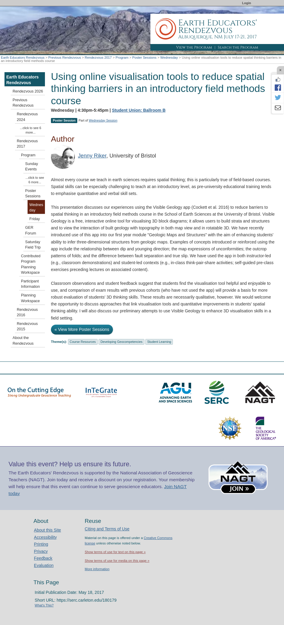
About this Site (47, 530)
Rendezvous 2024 (27, 117)
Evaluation (43, 565)
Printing (41, 544)
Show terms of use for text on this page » (115, 552)
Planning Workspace (30, 298)
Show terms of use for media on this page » (117, 560)
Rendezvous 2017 (98, 57)
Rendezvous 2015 (27, 326)
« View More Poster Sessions (82, 329)
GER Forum (30, 230)
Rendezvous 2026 (28, 91)
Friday (34, 219)
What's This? (44, 605)
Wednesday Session (103, 120)
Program (122, 57)
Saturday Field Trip (33, 244)
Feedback (43, 558)
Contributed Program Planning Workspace (30, 264)
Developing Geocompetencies (121, 341)
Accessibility (45, 537)
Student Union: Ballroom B (139, 110)
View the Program (194, 47)
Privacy (41, 551)
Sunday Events (31, 166)
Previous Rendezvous (64, 57)
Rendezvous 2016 (27, 312)
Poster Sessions (144, 57)
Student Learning (159, 341)
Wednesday (169, 57)
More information (97, 569)
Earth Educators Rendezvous (23, 57)
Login (246, 3)
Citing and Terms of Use (107, 528)
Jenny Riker (92, 156)
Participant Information (30, 284)
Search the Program (238, 47)
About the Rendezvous (23, 340)
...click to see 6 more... (30, 130)
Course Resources (83, 341)
